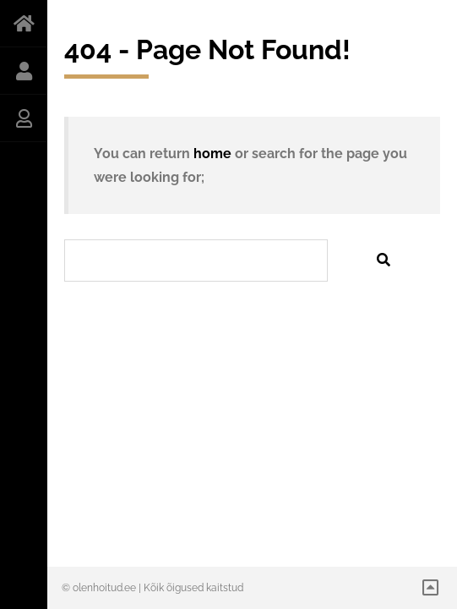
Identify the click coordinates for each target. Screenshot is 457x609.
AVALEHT (23, 23)
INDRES (23, 71)
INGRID (23, 118)
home (212, 153)
